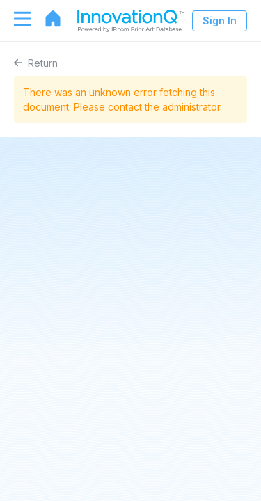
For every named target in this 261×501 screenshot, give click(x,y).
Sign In (220, 20)
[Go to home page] (46, 18)
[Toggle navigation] (15, 18)
